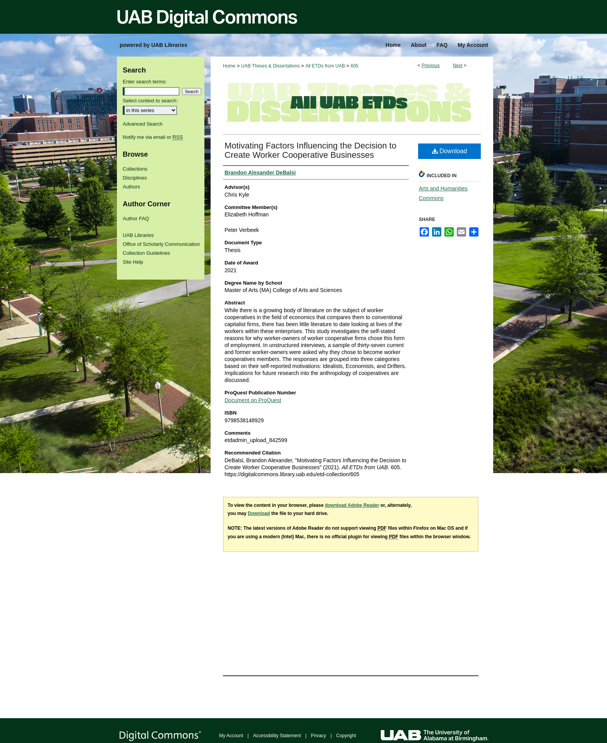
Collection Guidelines (146, 253)
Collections (135, 169)
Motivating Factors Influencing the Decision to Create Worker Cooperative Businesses (310, 150)
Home (229, 66)
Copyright (346, 735)
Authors (131, 187)
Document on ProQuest (253, 400)
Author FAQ (136, 218)
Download (449, 151)
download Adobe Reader (352, 505)
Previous (431, 65)
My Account (231, 735)
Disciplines (135, 178)
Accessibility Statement (277, 735)
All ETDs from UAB (325, 66)
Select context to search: (150, 101)
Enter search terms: (144, 82)
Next (458, 65)
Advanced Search (143, 124)
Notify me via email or (153, 137)
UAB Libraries (138, 235)
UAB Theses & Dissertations (270, 66)
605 (354, 66)
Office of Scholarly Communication (161, 244)
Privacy (318, 735)
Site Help (133, 262)
